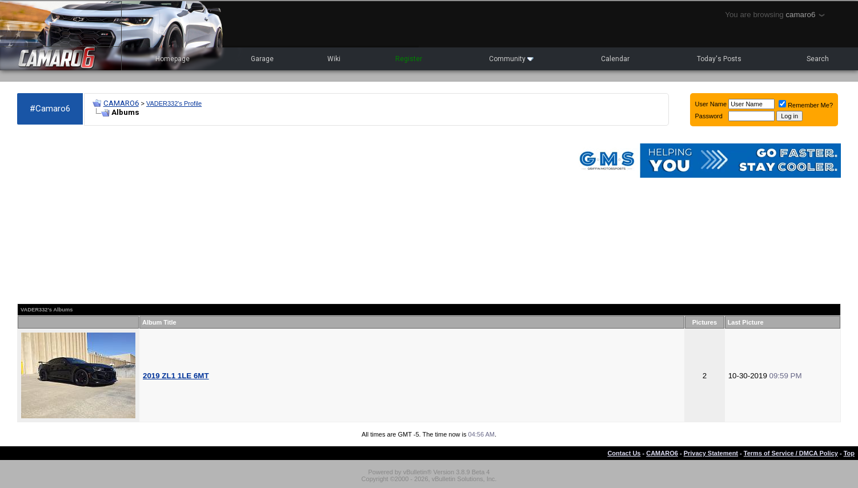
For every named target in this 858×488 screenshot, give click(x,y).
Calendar (615, 59)
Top (849, 453)
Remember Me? (806, 105)
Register (408, 59)
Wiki (333, 59)
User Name (711, 104)
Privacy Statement (711, 453)
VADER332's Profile (174, 103)
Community (511, 59)
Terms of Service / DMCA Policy (791, 453)
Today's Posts (719, 59)
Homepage (172, 59)
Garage (262, 59)
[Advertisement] (289, 215)
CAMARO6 (121, 103)
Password (709, 116)
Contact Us (623, 453)
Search (818, 59)
